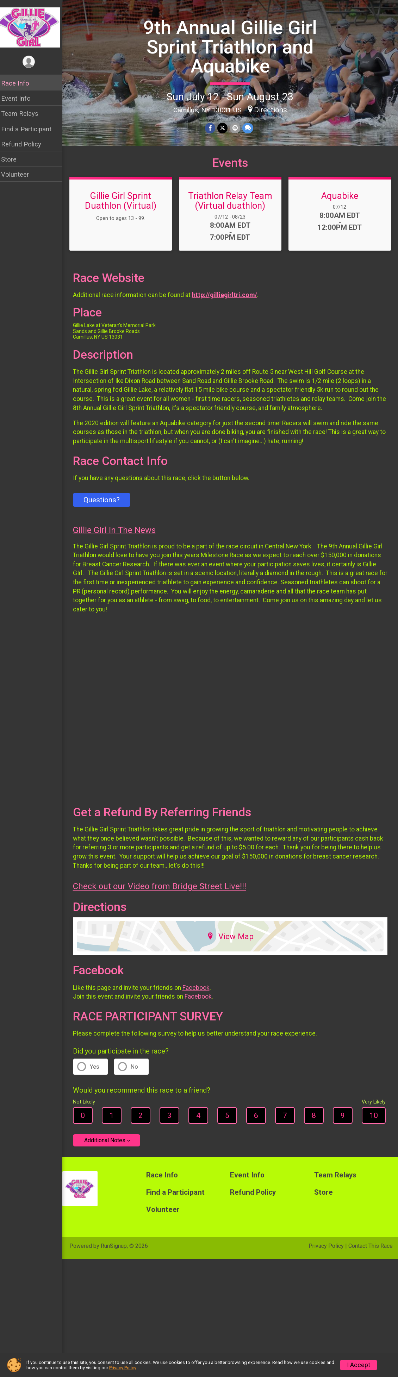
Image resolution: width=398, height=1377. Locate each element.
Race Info (20, 83)
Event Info (20, 98)
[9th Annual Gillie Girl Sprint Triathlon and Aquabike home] (33, 27)
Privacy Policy (326, 1248)
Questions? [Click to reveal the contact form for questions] (106, 505)
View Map (232, 939)
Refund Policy (26, 144)
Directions (273, 109)
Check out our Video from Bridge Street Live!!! (164, 889)
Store (13, 159)
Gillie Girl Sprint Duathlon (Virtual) (124, 206)
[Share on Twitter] (225, 128)
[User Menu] (33, 62)
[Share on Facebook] (212, 128)
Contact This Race (370, 1248)
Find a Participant (31, 129)
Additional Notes (109, 1143)
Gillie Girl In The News (118, 535)
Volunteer (19, 174)
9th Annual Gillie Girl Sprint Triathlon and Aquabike (232, 47)
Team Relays (24, 113)
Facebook (200, 990)
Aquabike (340, 201)
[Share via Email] (237, 128)
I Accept (358, 1365)
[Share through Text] (249, 128)
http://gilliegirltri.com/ (229, 300)
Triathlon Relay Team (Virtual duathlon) (232, 206)
